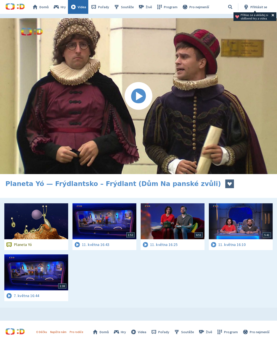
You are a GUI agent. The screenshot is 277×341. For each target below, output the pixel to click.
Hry (59, 7)
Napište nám (58, 332)
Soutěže (123, 7)
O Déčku (41, 332)
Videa (78, 7)
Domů (40, 7)
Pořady (99, 7)
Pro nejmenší (195, 7)
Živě (145, 7)
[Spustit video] (138, 96)
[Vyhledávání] (230, 7)
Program (166, 7)
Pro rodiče (76, 332)
